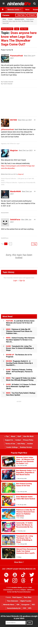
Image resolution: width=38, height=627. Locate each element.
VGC (33, 605)
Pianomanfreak (16, 56)
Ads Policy (21, 444)
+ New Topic (21, 15)
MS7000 (13, 120)
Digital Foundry (25, 601)
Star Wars (24, 29)
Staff (19, 436)
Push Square (17, 597)
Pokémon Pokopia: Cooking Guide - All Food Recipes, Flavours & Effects (19, 372)
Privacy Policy (28, 440)
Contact (18, 440)
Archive (30, 444)
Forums (6, 15)
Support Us (9, 440)
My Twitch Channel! (6, 84)
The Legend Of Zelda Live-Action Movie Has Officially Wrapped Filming (21, 379)
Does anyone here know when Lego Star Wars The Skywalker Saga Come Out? (19, 38)
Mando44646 (15, 191)
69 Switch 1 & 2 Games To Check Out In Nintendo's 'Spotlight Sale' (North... (21, 386)
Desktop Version (26, 447)
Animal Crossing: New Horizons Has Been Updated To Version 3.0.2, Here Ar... (20, 340)
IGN (18, 605)
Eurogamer (25, 605)
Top (7, 436)
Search (32, 15)
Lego (16, 29)
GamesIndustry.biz (14, 608)
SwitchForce (15, 219)
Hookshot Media (16, 587)
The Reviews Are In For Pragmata (19, 356)
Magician (14, 150)
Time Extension (12, 601)
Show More (19, 562)
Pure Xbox (27, 597)
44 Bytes (23, 590)
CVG (24, 608)
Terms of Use (10, 444)
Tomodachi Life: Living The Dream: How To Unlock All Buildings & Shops (20, 348)
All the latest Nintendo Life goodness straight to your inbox (19, 617)
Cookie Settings (12, 447)
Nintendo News (8, 605)
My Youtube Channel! (7, 81)
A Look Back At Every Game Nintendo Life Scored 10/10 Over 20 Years (20, 323)
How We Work (28, 436)
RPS (29, 608)
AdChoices (30, 590)
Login (15, 281)
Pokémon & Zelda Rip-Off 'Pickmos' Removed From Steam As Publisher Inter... (19, 331)
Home (4, 19)
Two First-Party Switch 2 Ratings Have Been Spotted (20, 394)
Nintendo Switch (19, 19)
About (13, 436)
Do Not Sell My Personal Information (19, 592)
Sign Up (22, 281)
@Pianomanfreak (7, 129)
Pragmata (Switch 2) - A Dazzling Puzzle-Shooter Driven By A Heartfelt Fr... (19, 363)
